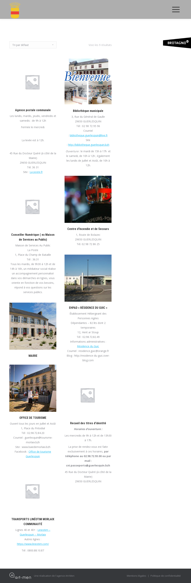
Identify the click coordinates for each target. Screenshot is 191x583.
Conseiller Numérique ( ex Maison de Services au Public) (32, 237)
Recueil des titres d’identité (88, 423)
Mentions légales (136, 575)
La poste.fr (36, 172)
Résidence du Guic (88, 346)
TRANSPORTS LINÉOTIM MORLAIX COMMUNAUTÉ (32, 521)
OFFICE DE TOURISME (32, 418)
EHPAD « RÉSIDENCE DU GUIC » (88, 308)
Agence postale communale (33, 110)
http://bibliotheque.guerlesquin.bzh (88, 144)
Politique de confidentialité (166, 575)
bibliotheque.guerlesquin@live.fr (89, 135)
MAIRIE (33, 356)
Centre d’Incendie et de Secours (88, 229)
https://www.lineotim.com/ (33, 544)
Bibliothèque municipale (88, 111)
